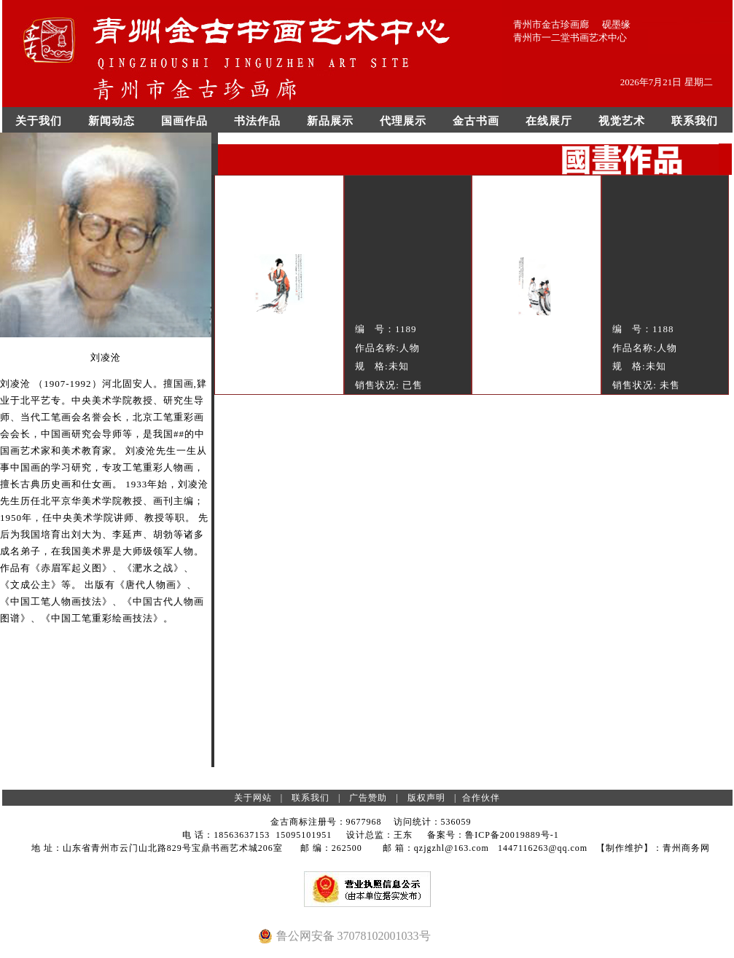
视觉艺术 (621, 121)
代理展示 (403, 121)
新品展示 (330, 121)
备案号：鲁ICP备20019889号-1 (493, 835)
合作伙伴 (481, 798)
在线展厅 (549, 121)
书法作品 (257, 121)
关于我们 (38, 121)
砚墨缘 (616, 24)
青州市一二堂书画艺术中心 (570, 37)
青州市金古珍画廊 (551, 24)
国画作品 (184, 121)
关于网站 (253, 798)
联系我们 (694, 121)
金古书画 (476, 121)
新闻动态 (111, 121)
